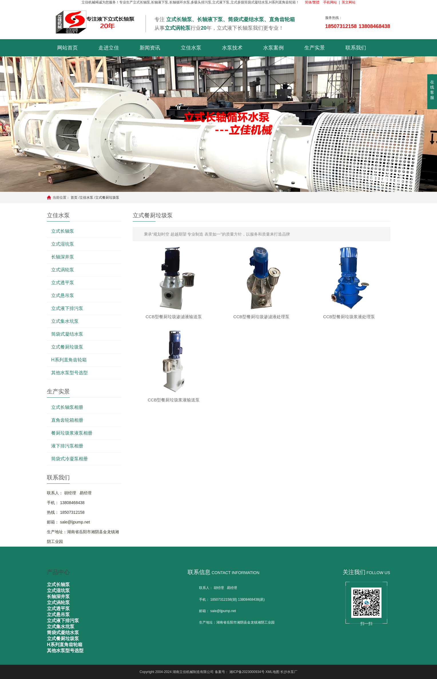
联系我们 (355, 48)
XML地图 (272, 672)
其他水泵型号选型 (69, 372)
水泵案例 (273, 48)
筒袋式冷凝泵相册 (69, 458)
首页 (74, 198)
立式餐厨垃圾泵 (107, 198)
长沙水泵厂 (288, 672)
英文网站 (348, 2)
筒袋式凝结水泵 (67, 334)
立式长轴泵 (62, 231)
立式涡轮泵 (62, 269)
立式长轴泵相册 (67, 407)
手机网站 (330, 2)
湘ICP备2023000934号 (247, 672)
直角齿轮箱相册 (67, 420)
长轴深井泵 (62, 256)
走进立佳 (108, 48)
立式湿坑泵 (62, 244)
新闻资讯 (150, 48)
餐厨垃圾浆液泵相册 (71, 433)
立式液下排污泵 (67, 308)
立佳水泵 (191, 48)
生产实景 (314, 48)
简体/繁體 (312, 2)
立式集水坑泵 (65, 321)
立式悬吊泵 (62, 295)
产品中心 (58, 572)
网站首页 (67, 48)
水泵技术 (232, 48)
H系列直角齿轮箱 (69, 359)
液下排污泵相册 (67, 445)
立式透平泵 (62, 282)
